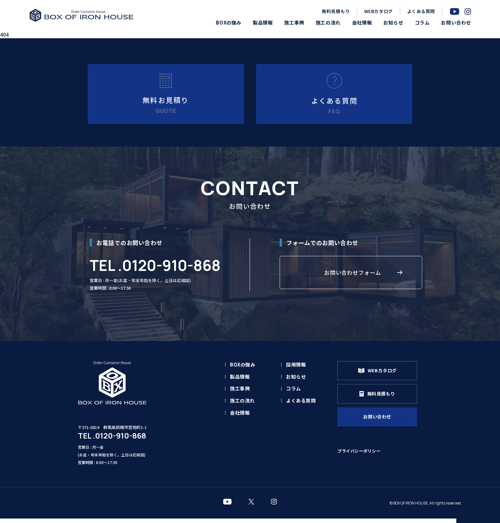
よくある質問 (421, 11)
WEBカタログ (378, 11)
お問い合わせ (380, 424)
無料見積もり (335, 11)
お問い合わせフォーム (353, 278)
